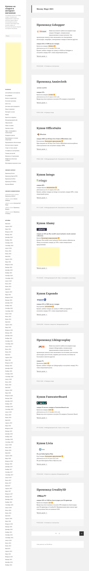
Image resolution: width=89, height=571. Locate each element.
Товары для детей (10, 153)
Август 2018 (8, 445)
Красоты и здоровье (10, 117)
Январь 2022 (8, 333)
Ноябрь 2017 (8, 469)
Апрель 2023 (8, 292)
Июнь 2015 (8, 546)
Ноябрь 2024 (8, 240)
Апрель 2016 (8, 518)
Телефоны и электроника (12, 150)
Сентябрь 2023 (9, 278)
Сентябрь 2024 (9, 245)
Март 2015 (8, 554)
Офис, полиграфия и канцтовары (67, 278)
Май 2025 (7, 223)
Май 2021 (7, 354)
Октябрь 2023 (9, 275)
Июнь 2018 (8, 450)
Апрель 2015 (8, 551)
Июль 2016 (8, 510)
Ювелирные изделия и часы (13, 163)
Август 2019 (8, 412)
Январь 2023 (8, 300)
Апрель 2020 (8, 390)
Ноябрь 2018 (8, 436)
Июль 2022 (8, 316)
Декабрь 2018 (9, 434)
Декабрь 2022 (9, 303)
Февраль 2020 (9, 395)
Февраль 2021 (9, 363)
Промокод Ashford (10, 196)
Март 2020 (8, 393)
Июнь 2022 (8, 319)
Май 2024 (7, 256)
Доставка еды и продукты (12, 106)
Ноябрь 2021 (8, 338)
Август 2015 (8, 540)
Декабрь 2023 (9, 270)
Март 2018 (8, 458)
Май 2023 (7, 289)
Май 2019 (7, 420)
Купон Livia (45, 443)
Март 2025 (8, 229)
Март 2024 (8, 262)
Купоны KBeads (9, 184)
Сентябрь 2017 (9, 475)
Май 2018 (7, 453)
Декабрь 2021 (9, 335)
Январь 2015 (8, 559)
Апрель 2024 (8, 259)
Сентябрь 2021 (9, 344)
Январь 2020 (8, 398)
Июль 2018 (8, 447)
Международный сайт (11, 120)
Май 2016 (7, 516)
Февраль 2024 (9, 264)
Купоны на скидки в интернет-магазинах (10, 9)
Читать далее (42, 56)
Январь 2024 (8, 267)
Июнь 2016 (8, 513)
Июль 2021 (8, 349)
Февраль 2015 (9, 556)
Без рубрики (8, 95)
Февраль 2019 (9, 428)
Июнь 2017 (8, 483)
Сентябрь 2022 (9, 311)
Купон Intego (46, 174)
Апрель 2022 (8, 324)
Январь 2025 (8, 234)
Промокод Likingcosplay (53, 340)
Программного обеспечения (13, 142)
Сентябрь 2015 (9, 537)
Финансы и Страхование (12, 156)
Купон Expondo (47, 293)
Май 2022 (7, 322)
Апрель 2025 (8, 226)
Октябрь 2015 (9, 535)
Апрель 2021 (8, 357)
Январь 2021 (8, 365)
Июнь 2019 (8, 417)
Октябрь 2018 (9, 439)
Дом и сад (8, 103)
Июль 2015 (8, 543)
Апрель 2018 (8, 455)
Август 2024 (8, 248)
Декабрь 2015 (9, 529)
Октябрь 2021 (9, 341)
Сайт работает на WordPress (44, 544)
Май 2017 (7, 486)
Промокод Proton (10, 173)
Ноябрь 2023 (8, 273)
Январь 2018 (8, 464)
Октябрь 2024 (9, 243)
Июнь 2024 (8, 253)
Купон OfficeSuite (49, 128)
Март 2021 (8, 360)
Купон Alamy (46, 223)
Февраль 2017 (9, 494)
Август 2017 (8, 477)
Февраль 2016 (9, 524)
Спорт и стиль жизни (11, 148)
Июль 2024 (8, 251)
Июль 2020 (8, 382)
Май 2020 (7, 387)
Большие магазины (10, 101)
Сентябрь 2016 (9, 505)
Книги (7, 114)
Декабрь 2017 (9, 466)
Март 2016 (8, 521)
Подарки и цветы (10, 135)
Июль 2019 (8, 415)
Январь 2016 (8, 526)
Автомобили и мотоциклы (12, 93)
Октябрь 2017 (9, 472)
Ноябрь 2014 (8, 565)
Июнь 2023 (8, 286)
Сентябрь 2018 (9, 442)
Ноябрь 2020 (8, 371)
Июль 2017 (8, 480)
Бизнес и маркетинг (11, 98)
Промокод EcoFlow (10, 179)
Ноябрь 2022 (8, 305)
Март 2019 (8, 425)
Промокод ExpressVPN (11, 176)
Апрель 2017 (8, 488)
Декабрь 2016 (9, 499)
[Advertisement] (13, 62)
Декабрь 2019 (9, 401)
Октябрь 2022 (9, 308)
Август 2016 (8, 507)
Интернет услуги (10, 112)
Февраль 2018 (9, 461)
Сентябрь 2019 (9, 409)
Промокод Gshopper (51, 25)
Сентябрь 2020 (9, 376)
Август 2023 (8, 281)
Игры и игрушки (9, 109)
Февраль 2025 (9, 232)
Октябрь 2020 (9, 374)
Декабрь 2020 (9, 368)
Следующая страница (81, 533)
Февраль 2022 (9, 330)
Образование (9, 123)
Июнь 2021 (8, 352)
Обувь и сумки (9, 125)
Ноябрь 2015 (8, 532)
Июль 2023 (8, 283)
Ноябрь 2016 (8, 502)
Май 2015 (7, 548)
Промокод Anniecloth (52, 81)
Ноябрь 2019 (8, 404)
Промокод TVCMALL (10, 181)
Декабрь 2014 (9, 562)
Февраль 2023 (9, 297)
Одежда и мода (9, 128)
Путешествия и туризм (11, 145)
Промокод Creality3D (51, 489)
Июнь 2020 (8, 384)
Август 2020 (8, 379)
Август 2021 (8, 346)
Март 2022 (8, 327)
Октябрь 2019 (9, 406)
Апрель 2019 (8, 423)
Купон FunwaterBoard (52, 396)
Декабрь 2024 (9, 237)
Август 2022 (8, 314)
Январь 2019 (8, 431)
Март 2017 (8, 491)
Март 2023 (8, 294)
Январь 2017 (8, 496)
